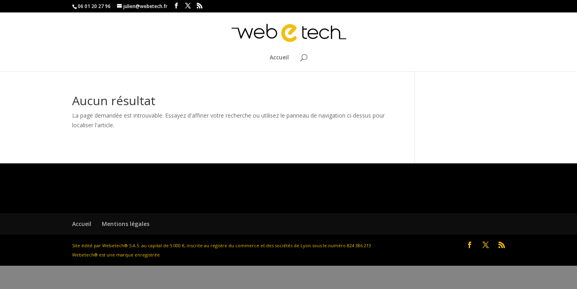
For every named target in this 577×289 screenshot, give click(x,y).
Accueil (279, 58)
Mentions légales (125, 224)
